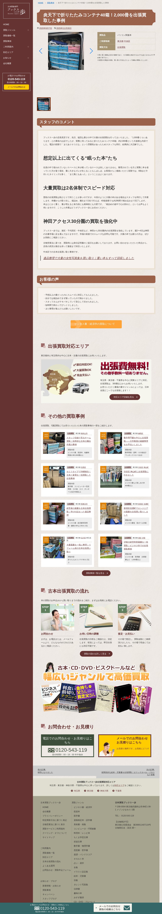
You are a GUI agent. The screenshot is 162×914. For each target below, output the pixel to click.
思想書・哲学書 (81, 850)
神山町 (146, 467)
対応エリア (8, 52)
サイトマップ (49, 837)
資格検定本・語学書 (83, 820)
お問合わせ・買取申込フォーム (57, 870)
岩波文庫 (78, 842)
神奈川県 (104, 791)
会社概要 (7, 63)
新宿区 (140, 504)
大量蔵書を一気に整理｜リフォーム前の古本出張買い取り (79, 548)
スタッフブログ (50, 899)
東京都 (120, 41)
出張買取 (121, 47)
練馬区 (140, 433)
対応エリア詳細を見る (124, 397)
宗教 (76, 880)
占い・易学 (79, 863)
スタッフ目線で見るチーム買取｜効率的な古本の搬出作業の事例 (79, 441)
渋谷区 (140, 467)
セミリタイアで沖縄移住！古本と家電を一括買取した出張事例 (79, 475)
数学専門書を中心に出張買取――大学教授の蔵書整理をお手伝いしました (136, 441)
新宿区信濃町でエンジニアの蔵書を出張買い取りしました (136, 511)
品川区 (83, 538)
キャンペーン (49, 894)
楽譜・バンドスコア (83, 854)
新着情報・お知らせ (52, 886)
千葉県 (118, 791)
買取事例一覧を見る (95, 573)
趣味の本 (78, 893)
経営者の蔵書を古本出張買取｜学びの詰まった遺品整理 (79, 511)
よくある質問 (49, 866)
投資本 (77, 811)
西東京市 (84, 504)
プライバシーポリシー (53, 816)
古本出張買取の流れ (52, 861)
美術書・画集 (80, 824)
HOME (6, 24)
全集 (76, 867)
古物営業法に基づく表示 (54, 824)
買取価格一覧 (9, 36)
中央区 (127, 41)
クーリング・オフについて (55, 833)
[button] (40, 51)
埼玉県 (77, 791)
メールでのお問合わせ (16, 87)
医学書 (77, 816)
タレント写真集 (81, 885)
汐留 (143, 538)
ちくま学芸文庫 (81, 837)
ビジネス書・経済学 (83, 807)
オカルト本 (79, 859)
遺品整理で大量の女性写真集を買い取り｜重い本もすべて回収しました (88, 258)
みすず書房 (79, 897)
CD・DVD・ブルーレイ (84, 902)
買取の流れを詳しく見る (95, 654)
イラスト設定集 (81, 872)
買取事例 (7, 41)
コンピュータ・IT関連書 (85, 829)
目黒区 (83, 467)
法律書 (77, 889)
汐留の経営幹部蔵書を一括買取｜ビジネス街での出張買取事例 (136, 545)
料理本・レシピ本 (82, 833)
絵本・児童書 (80, 876)
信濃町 (146, 504)
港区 (139, 538)
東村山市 (84, 433)
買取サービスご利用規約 (54, 829)
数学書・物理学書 (82, 846)
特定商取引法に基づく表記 (55, 820)
